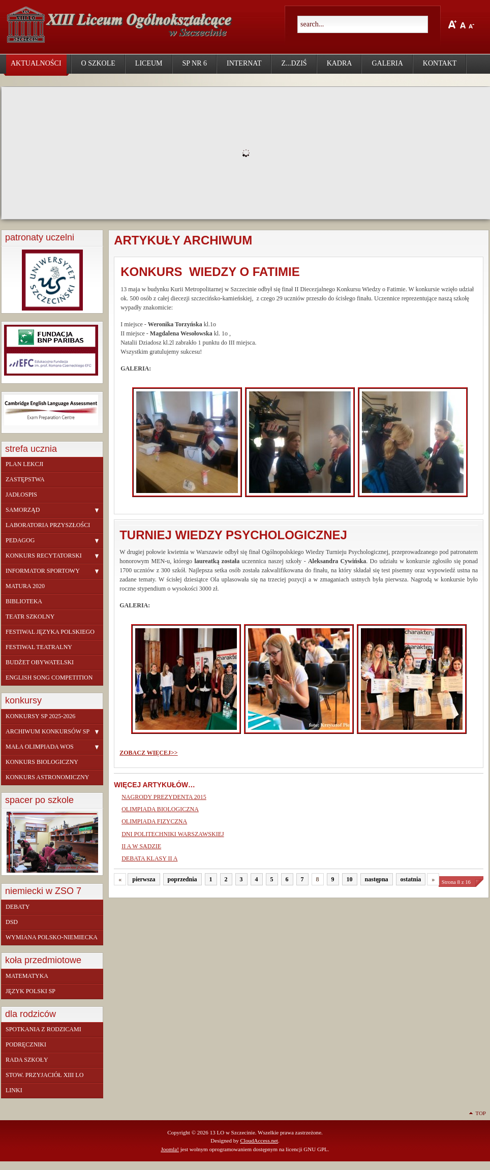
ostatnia (411, 879)
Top (480, 1113)
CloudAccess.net (259, 1140)
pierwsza (143, 879)
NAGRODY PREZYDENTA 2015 (163, 796)
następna (376, 879)
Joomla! (170, 1149)
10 (350, 879)
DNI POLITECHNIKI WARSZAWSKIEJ (172, 834)
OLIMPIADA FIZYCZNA (154, 821)
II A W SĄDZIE (141, 846)
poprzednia (182, 879)
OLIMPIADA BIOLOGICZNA (160, 809)
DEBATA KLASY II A (149, 858)
